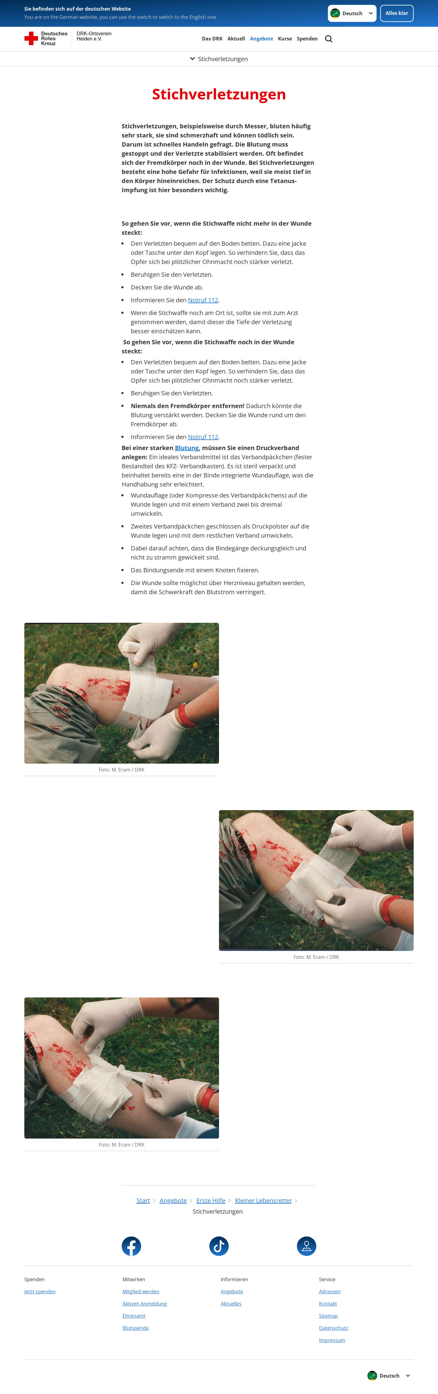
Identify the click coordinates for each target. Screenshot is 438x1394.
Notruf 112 (203, 300)
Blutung (187, 448)
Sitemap (328, 1316)
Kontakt (328, 1303)
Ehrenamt (134, 1316)
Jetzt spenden (40, 1291)
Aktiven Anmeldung (145, 1303)
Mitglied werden (141, 1291)
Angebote (261, 38)
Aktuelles (231, 1303)
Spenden (307, 38)
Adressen (330, 1291)
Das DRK (212, 38)
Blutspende (136, 1328)
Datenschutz (333, 1328)
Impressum (332, 1340)
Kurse (285, 38)
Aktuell (236, 38)
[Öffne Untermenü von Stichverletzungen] (219, 58)
